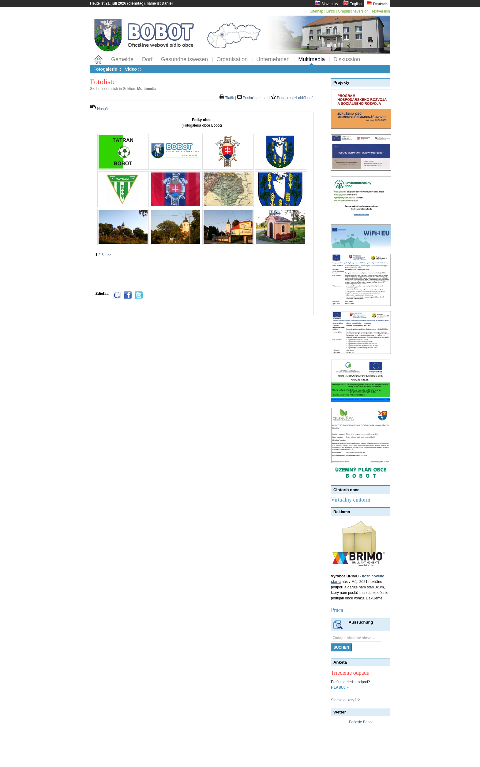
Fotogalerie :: (107, 69)
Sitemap (316, 11)
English (352, 3)
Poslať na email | (254, 98)
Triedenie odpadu (350, 673)
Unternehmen (273, 59)
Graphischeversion (353, 11)
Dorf (147, 59)
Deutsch (377, 3)
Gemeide (122, 59)
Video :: (133, 69)
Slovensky (326, 3)
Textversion (380, 11)
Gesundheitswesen (184, 59)
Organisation (232, 59)
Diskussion (346, 59)
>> (109, 255)
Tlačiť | (228, 98)
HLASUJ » (340, 687)
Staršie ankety (345, 700)
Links (330, 11)
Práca (337, 610)
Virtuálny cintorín (350, 500)
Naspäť (99, 109)
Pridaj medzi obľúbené (292, 98)
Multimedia (311, 59)
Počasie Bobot (361, 722)
